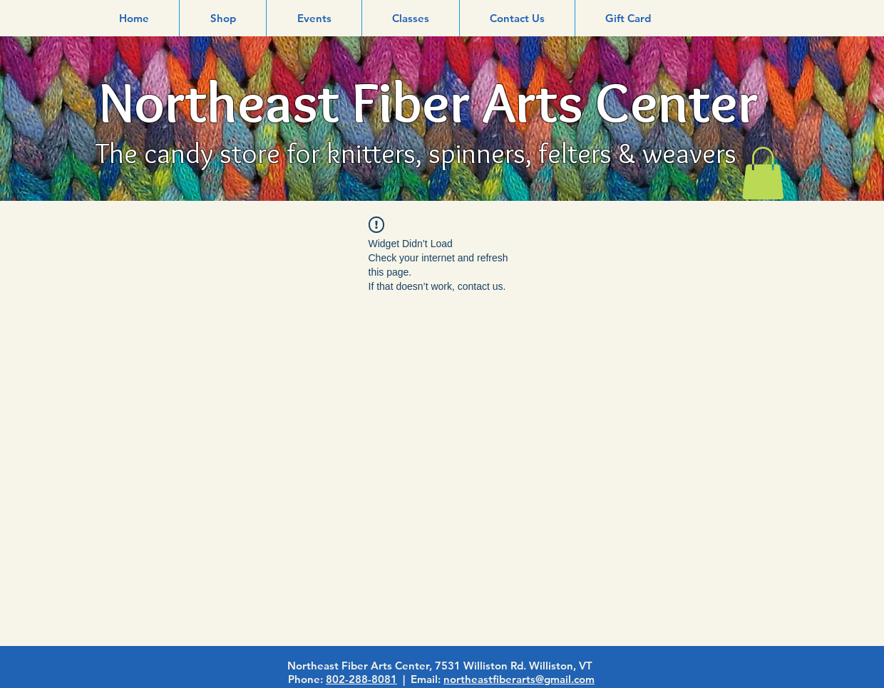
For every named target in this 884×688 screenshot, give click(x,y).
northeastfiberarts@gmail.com (519, 679)
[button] (223, 18)
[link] (763, 173)
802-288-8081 (361, 679)
